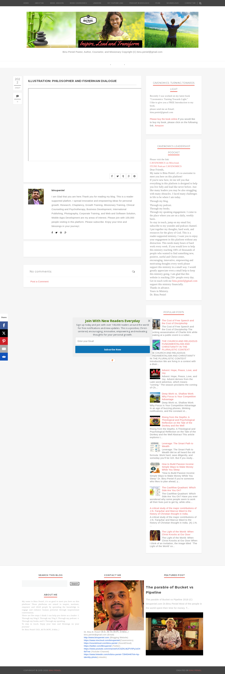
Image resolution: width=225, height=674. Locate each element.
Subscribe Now (112, 349)
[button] (112, 320)
